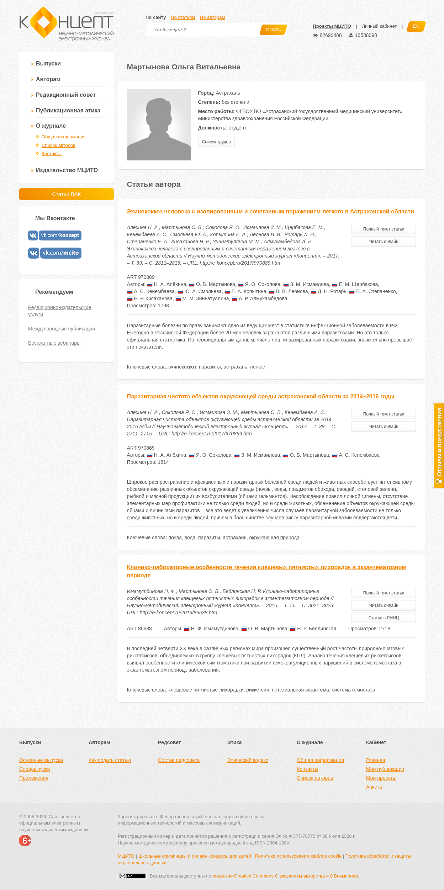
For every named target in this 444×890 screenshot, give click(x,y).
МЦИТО (126, 856)
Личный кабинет (379, 26)
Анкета (374, 787)
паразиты (210, 367)
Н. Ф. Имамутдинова (211, 628)
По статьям (183, 17)
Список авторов (58, 145)
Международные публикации (61, 329)
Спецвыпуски (34, 769)
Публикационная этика (68, 110)
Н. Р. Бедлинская (313, 628)
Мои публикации (385, 769)
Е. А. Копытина (245, 291)
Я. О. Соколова (259, 284)
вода (190, 537)
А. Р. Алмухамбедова (259, 298)
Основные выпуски (41, 760)
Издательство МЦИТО (67, 170)
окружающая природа (274, 537)
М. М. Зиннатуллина (202, 298)
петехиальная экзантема (300, 690)
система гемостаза (353, 690)
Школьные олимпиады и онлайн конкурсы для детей (194, 856)
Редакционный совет (66, 95)
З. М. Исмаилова (306, 284)
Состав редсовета (179, 760)
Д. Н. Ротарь (328, 291)
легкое (257, 367)
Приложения (33, 778)
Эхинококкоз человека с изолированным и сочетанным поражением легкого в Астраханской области (270, 211)
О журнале (51, 126)
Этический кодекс (247, 760)
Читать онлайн (383, 241)
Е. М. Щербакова (355, 284)
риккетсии (257, 690)
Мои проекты (381, 778)
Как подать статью (110, 760)
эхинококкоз (182, 367)
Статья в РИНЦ (384, 617)
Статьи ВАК (66, 194)
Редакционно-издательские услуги (59, 310)
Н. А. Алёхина (166, 284)
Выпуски (48, 63)
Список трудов (216, 141)
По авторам (212, 17)
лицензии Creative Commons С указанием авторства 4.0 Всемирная (285, 876)
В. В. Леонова (288, 291)
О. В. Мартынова (212, 284)
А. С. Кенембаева (151, 291)
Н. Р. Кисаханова (150, 298)
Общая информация (64, 136)
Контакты (52, 153)
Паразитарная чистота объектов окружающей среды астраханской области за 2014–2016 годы (261, 396)
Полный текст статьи (384, 229)
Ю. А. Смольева (200, 291)
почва (174, 537)
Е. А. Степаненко (372, 291)
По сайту (156, 17)
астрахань (235, 367)
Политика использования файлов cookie (298, 856)
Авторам (48, 79)
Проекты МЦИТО (332, 26)
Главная (375, 760)
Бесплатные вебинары (54, 343)
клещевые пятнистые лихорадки (205, 690)
